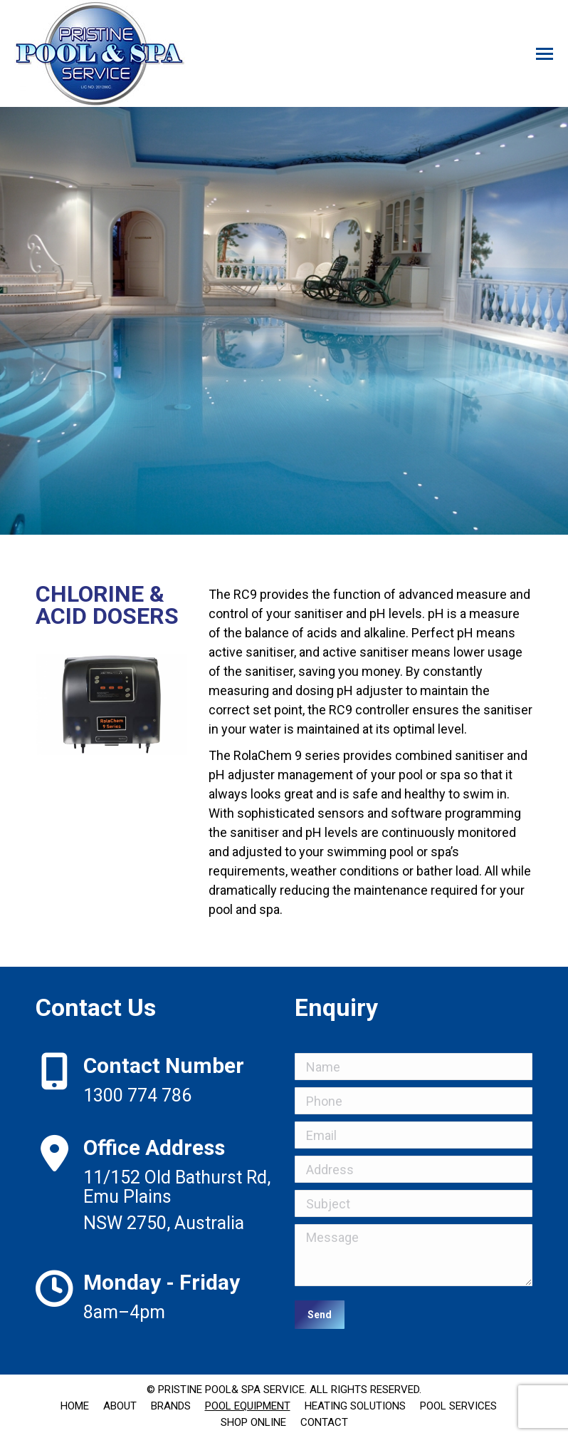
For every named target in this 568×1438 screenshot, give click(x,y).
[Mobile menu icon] (544, 54)
